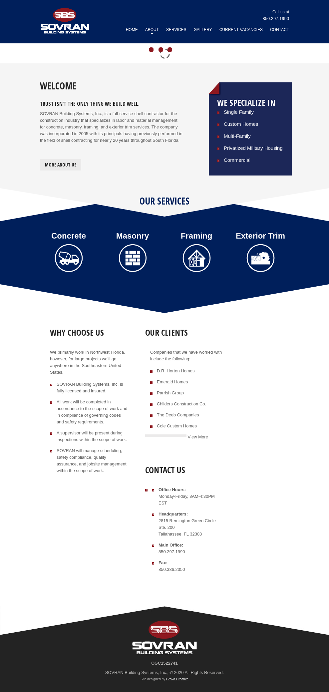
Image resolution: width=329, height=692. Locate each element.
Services (176, 29)
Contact (279, 29)
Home (132, 29)
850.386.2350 (172, 569)
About (152, 30)
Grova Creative (177, 679)
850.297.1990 (172, 551)
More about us (61, 164)
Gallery (202, 29)
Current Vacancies (241, 29)
